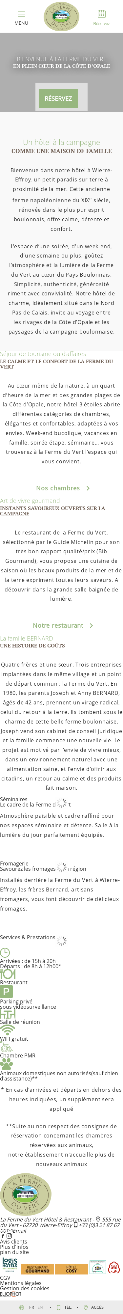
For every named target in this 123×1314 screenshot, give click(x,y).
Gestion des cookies (25, 1288)
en (40, 1307)
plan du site (14, 1252)
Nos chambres (61, 488)
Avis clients (13, 1241)
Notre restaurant (61, 625)
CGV (5, 1277)
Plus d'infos (14, 1246)
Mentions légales (21, 1283)
